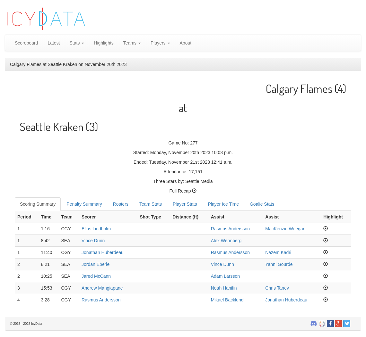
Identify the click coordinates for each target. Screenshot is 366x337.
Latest (54, 42)
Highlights (103, 42)
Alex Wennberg (226, 240)
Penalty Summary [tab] (84, 204)
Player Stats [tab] (185, 204)
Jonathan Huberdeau (103, 252)
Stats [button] (77, 42)
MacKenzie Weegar (284, 228)
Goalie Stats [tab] (262, 204)
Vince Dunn (93, 240)
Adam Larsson (225, 276)
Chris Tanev (277, 288)
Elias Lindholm (96, 228)
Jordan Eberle (95, 264)
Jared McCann (96, 276)
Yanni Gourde (278, 264)
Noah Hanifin (224, 288)
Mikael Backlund (227, 299)
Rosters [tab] (120, 204)
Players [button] (160, 42)
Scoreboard (26, 42)
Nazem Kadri (278, 252)
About (186, 42)
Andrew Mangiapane (102, 288)
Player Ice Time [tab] (223, 204)
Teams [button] (132, 42)
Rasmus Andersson (230, 228)
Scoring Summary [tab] (38, 204)
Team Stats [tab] (150, 204)
